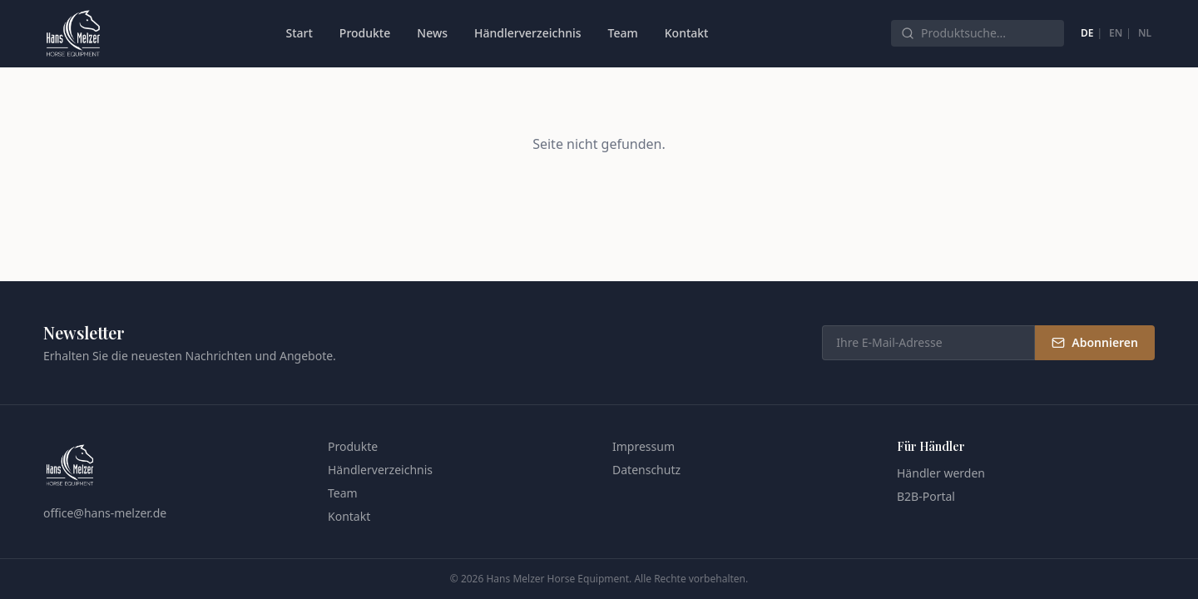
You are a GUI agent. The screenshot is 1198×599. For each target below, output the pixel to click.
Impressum (643, 446)
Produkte (364, 33)
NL (1144, 33)
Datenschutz (646, 470)
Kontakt (687, 33)
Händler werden (941, 473)
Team (623, 33)
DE (1087, 33)
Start (298, 33)
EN (1115, 33)
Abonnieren (1095, 342)
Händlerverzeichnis (528, 33)
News (432, 33)
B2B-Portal (926, 496)
